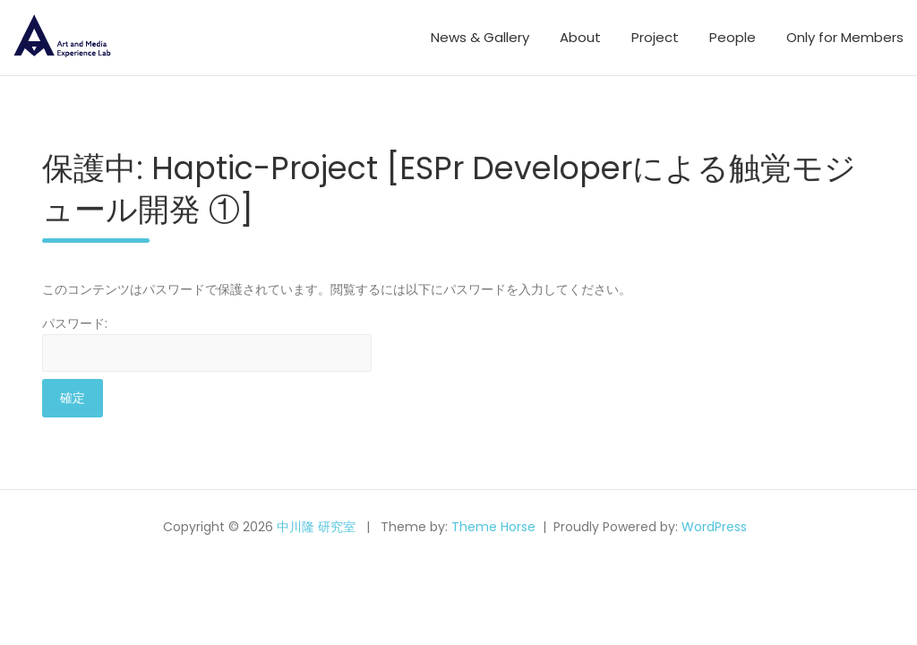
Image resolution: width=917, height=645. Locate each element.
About (580, 37)
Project (655, 37)
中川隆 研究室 (316, 527)
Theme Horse (493, 527)
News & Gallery (480, 37)
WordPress (714, 527)
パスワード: (207, 343)
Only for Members (845, 37)
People (732, 37)
